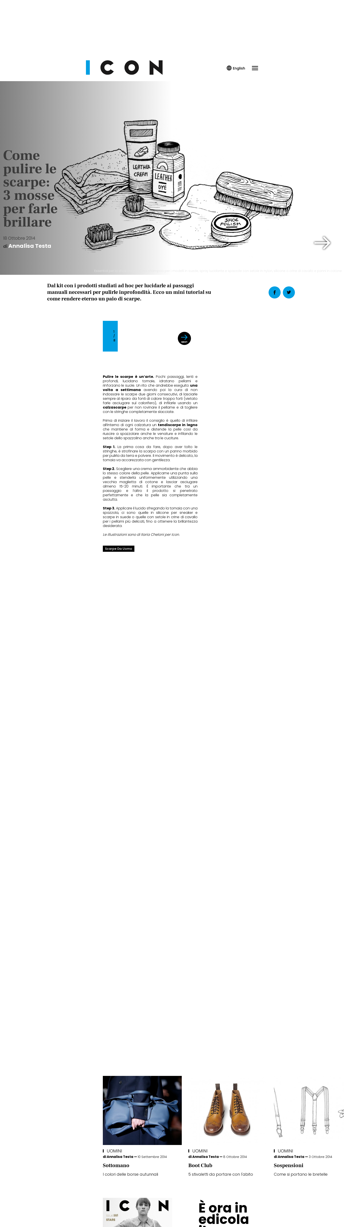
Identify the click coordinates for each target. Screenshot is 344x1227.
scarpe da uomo (63, 564)
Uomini (58, 927)
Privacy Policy (131, 1209)
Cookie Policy (159, 1209)
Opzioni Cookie (190, 1209)
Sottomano (60, 941)
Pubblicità (216, 1209)
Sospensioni (233, 941)
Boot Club (145, 941)
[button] (322, 243)
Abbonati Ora (238, 1104)
